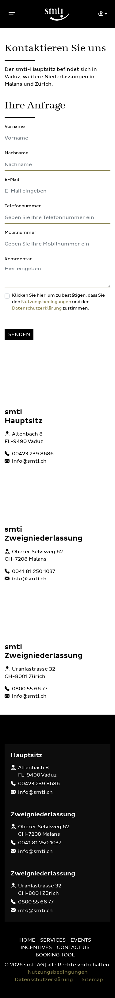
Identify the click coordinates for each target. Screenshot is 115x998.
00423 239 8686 (33, 453)
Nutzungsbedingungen (46, 302)
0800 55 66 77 (30, 688)
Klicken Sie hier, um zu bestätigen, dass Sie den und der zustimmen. (58, 301)
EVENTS (81, 940)
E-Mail (12, 179)
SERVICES (53, 940)
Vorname (15, 126)
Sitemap (92, 979)
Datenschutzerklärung (37, 308)
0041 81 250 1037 (33, 571)
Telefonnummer (23, 206)
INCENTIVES (36, 947)
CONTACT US (73, 947)
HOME (27, 940)
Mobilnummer (20, 232)
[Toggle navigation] (12, 14)
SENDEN (19, 334)
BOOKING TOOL (55, 954)
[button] (102, 14)
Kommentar (18, 259)
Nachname (17, 153)
